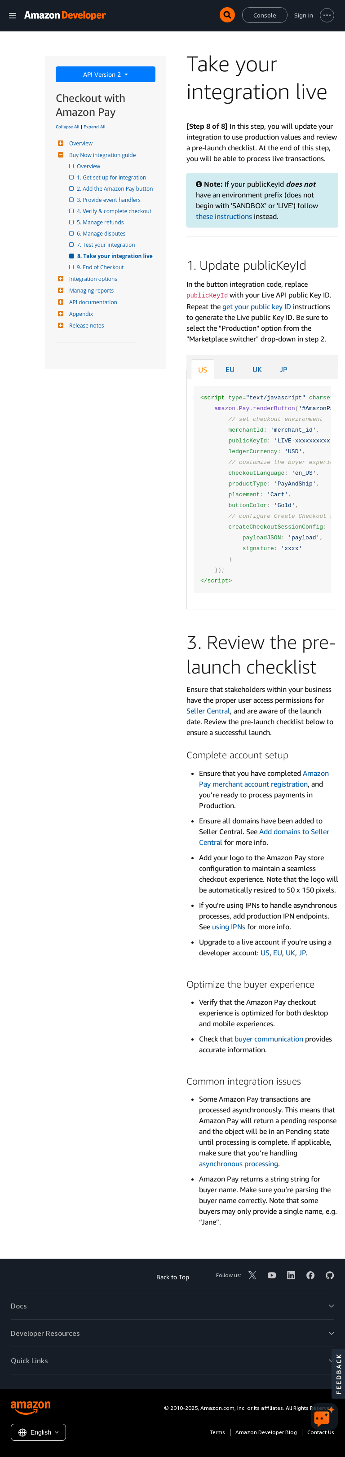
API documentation (92, 302)
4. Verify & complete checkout (114, 211)
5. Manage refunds (101, 222)
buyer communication (268, 1038)
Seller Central (208, 710)
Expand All (95, 126)
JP (284, 369)
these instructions (224, 216)
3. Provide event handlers (109, 200)
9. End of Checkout (101, 267)
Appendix (80, 314)
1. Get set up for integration (112, 177)
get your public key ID (256, 306)
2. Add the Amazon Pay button (115, 189)
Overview (80, 143)
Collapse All (68, 126)
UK (257, 369)
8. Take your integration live (115, 256)
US (202, 369)
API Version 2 (103, 74)
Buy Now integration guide (101, 155)
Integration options (92, 279)
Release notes (85, 325)
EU (230, 369)
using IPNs (228, 926)
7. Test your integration (106, 245)
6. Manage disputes (102, 233)
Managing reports (90, 290)
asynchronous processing (238, 1163)
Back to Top (172, 1277)
